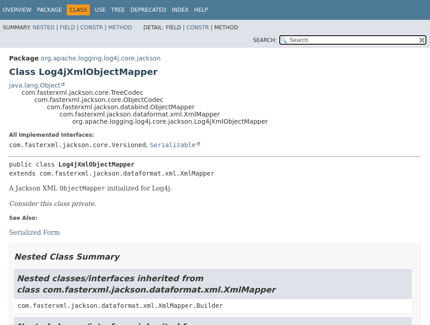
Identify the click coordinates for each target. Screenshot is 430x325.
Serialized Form (34, 232)
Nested (43, 27)
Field (67, 27)
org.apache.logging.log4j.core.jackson (101, 58)
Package (49, 10)
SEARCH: (265, 40)
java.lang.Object (34, 85)
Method (120, 27)
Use (100, 10)
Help (201, 10)
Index (180, 10)
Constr (91, 27)
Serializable (172, 145)
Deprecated (148, 10)
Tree (118, 10)
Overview (17, 10)
